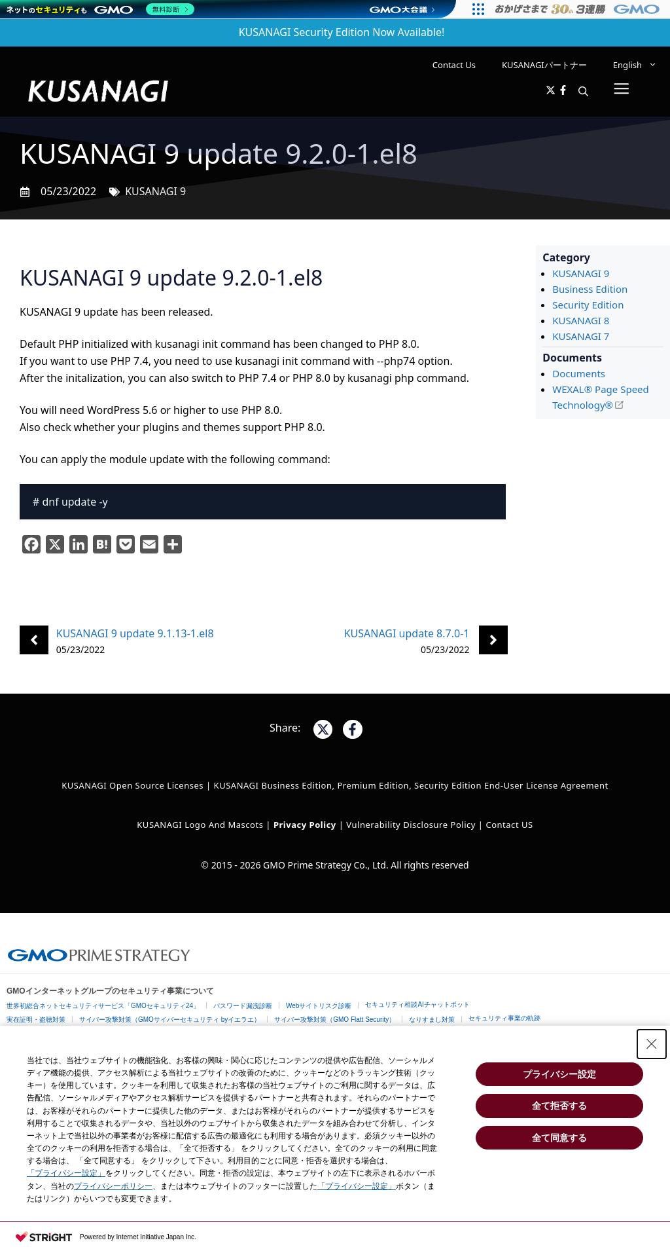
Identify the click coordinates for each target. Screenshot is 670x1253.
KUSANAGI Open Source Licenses (132, 785)
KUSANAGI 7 (580, 336)
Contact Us (454, 65)
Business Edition (589, 288)
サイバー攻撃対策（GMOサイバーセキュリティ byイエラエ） (169, 1019)
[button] (583, 91)
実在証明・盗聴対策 (36, 1019)
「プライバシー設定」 (66, 1173)
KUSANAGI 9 (155, 191)
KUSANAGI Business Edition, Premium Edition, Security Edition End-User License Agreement (411, 785)
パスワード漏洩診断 (242, 1005)
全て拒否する (559, 1105)
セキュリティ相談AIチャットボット (417, 1004)
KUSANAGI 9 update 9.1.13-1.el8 (135, 633)
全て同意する (559, 1137)
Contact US (509, 825)
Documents (578, 373)
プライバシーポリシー (113, 1186)
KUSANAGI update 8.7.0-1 (407, 633)
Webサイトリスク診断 (318, 1005)
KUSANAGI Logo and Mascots (201, 825)
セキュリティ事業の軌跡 (504, 1018)
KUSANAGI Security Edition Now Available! (342, 32)
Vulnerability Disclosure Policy (411, 825)
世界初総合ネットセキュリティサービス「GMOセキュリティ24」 (103, 1005)
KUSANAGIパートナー (544, 65)
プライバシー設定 (559, 1074)
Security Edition (588, 304)
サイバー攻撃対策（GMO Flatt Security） (334, 1019)
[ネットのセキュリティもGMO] (100, 9)
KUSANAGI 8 (580, 320)
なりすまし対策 (432, 1019)
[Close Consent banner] (651, 1044)
